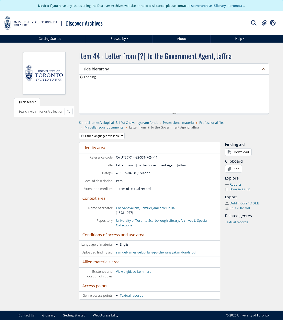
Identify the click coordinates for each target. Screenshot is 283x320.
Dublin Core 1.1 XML (242, 203)
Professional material (179, 122)
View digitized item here (133, 271)
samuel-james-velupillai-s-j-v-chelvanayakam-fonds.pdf (156, 252)
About (181, 38)
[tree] (174, 94)
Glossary (48, 315)
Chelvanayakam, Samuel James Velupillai (145, 208)
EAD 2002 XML (238, 208)
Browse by (118, 38)
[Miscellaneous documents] (104, 127)
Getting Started (50, 38)
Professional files (211, 122)
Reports (233, 184)
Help (238, 38)
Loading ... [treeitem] (91, 77)
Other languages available (100, 136)
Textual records (131, 295)
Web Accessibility (105, 315)
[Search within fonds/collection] (40, 111)
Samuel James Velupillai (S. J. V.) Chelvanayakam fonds (118, 122)
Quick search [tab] (27, 102)
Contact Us (26, 315)
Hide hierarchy (95, 69)
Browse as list (237, 189)
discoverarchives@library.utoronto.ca (216, 6)
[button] (264, 23)
